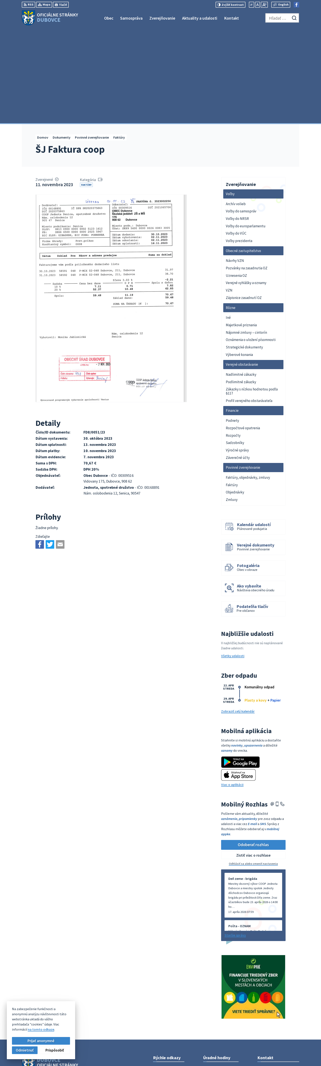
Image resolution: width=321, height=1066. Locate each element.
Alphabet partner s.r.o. (77, 981)
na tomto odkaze (41, 1029)
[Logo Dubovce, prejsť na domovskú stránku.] (50, 18)
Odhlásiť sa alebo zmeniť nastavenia (253, 769)
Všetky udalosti (232, 561)
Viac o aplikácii (232, 690)
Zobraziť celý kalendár (238, 617)
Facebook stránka (271, 1019)
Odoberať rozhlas (253, 750)
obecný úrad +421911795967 (278, 1009)
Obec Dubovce (56, 985)
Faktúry (86, 90)
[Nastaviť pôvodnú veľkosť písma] (257, 5)
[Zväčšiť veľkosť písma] (264, 5)
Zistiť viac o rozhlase (253, 761)
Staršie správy (235, 840)
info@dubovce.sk (270, 1014)
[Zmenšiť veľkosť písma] (251, 5)
